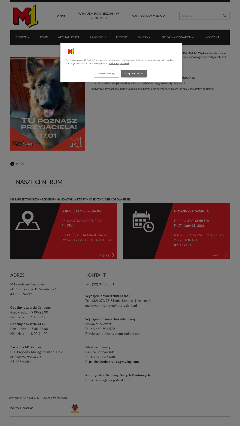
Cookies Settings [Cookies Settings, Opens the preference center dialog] (106, 73)
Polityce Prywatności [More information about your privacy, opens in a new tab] (119, 63)
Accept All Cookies (134, 73)
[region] (121, 62)
